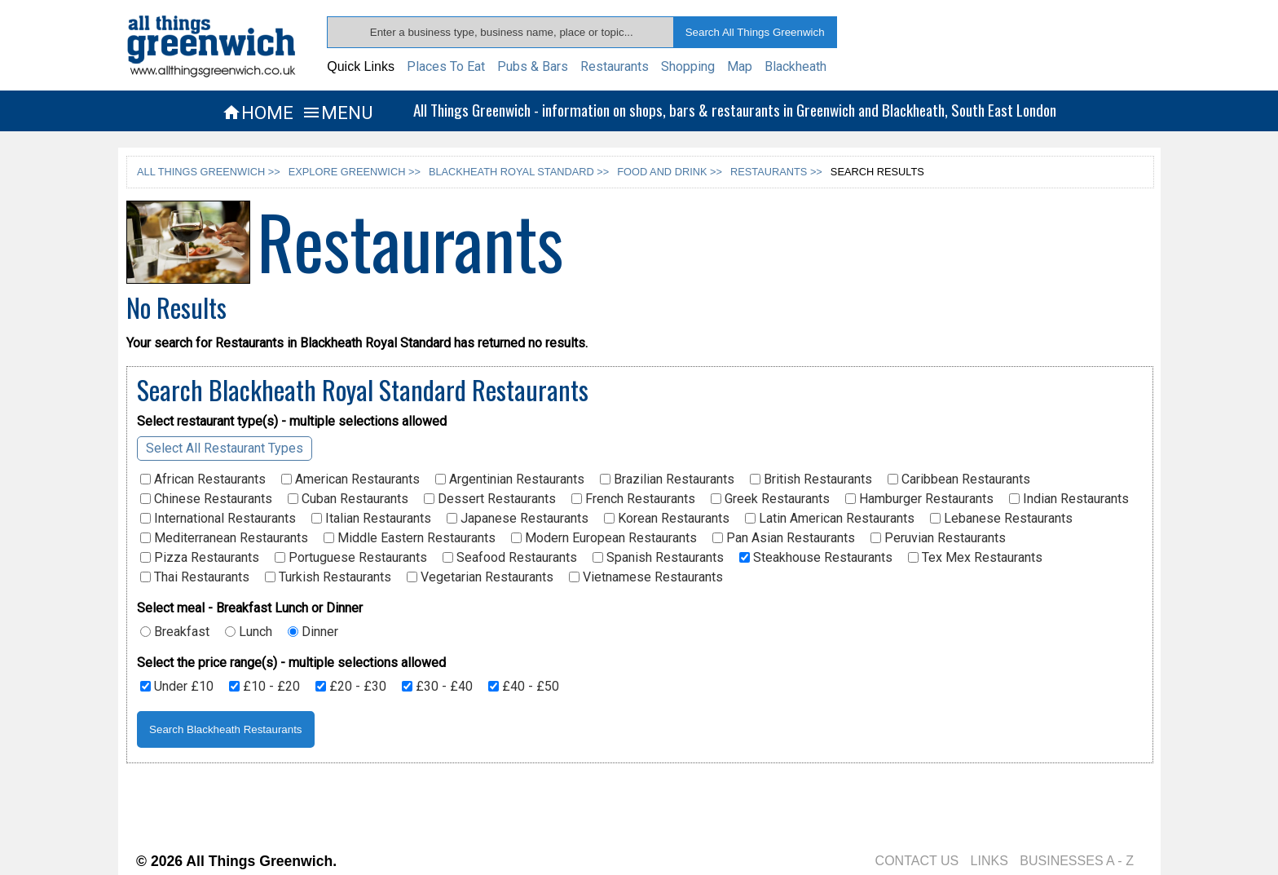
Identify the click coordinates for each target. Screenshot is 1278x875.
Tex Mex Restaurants (975, 557)
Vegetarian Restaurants (480, 577)
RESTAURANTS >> (776, 172)
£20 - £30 (350, 686)
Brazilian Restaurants (667, 479)
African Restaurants (203, 479)
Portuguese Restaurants (351, 557)
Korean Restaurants (666, 518)
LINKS (989, 861)
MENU (337, 112)
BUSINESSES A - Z (1077, 861)
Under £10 (177, 686)
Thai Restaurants (194, 577)
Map (739, 66)
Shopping (688, 66)
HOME (257, 112)
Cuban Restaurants (348, 499)
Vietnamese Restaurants (646, 577)
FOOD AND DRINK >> (669, 172)
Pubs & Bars (532, 66)
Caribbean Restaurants (959, 479)
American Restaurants (350, 479)
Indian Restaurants (1069, 499)
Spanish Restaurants (658, 557)
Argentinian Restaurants (509, 479)
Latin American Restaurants (829, 518)
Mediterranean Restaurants (224, 538)
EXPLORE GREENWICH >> (355, 172)
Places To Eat (446, 66)
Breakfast (174, 632)
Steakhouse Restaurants (815, 557)
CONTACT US (917, 861)
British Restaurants (811, 479)
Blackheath (795, 66)
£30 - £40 (437, 686)
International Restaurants (218, 518)
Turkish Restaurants (328, 577)
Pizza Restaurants (199, 557)
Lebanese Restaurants (1001, 518)
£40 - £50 (523, 686)
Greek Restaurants (770, 499)
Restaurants (614, 66)
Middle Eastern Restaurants (410, 538)
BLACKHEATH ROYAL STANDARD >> (519, 172)
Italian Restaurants (371, 518)
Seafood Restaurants (510, 557)
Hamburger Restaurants (919, 499)
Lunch (248, 632)
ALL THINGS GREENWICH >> (208, 172)
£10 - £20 (264, 686)
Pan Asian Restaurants (783, 538)
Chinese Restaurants (206, 499)
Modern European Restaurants (604, 538)
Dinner (313, 632)
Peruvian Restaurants (938, 538)
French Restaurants (633, 499)
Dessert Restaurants (490, 499)
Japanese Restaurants (517, 518)
